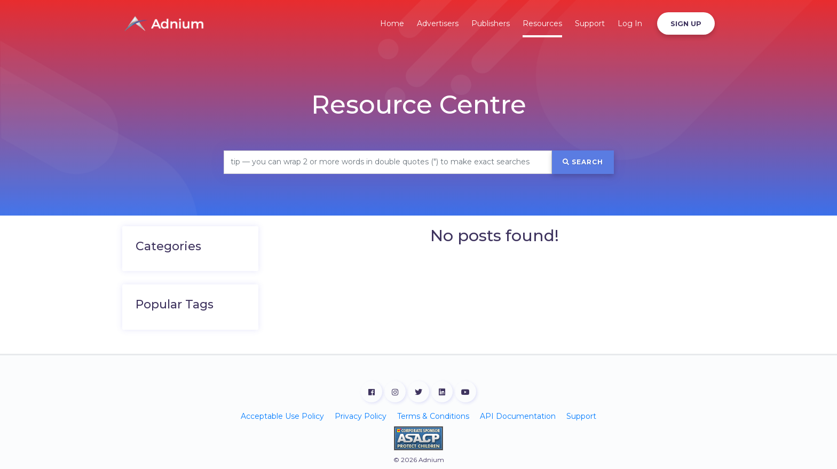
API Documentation (518, 416)
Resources (542, 23)
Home (392, 23)
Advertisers (438, 23)
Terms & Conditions (433, 416)
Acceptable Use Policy (282, 416)
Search (583, 162)
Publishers (490, 23)
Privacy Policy (360, 416)
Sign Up (685, 23)
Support (590, 23)
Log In (630, 23)
